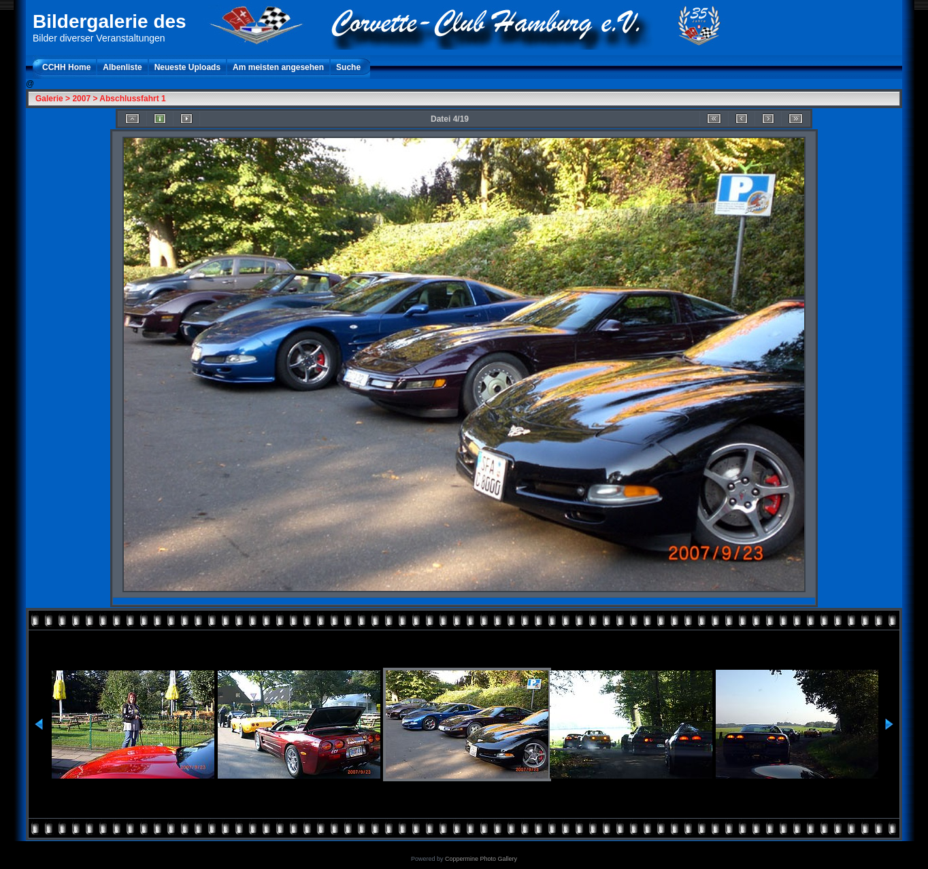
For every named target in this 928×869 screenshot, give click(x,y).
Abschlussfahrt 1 (132, 98)
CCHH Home (66, 67)
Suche (348, 67)
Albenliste (122, 67)
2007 (81, 98)
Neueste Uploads (187, 67)
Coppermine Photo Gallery (481, 858)
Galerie (49, 98)
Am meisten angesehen (278, 67)
